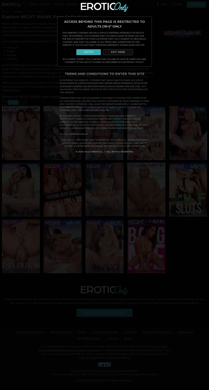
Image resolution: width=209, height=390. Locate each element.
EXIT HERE (118, 52)
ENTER (88, 52)
